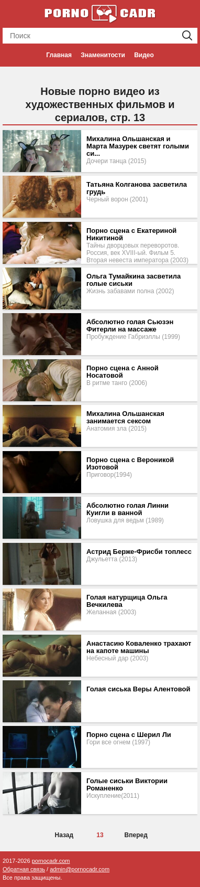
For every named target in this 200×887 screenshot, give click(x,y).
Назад (64, 835)
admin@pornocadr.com (79, 869)
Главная (59, 55)
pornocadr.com (51, 861)
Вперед (136, 835)
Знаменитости (103, 55)
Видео (144, 55)
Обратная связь (24, 869)
